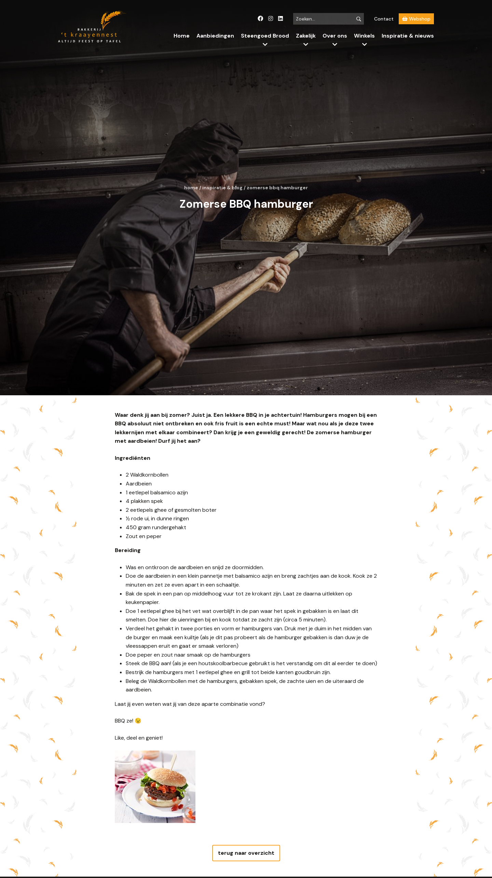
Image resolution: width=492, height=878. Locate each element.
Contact (384, 19)
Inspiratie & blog (222, 187)
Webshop (416, 19)
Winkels (364, 35)
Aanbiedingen (215, 35)
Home (182, 35)
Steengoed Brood (265, 35)
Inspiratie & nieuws (408, 35)
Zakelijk (306, 35)
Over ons (335, 35)
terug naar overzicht (246, 852)
